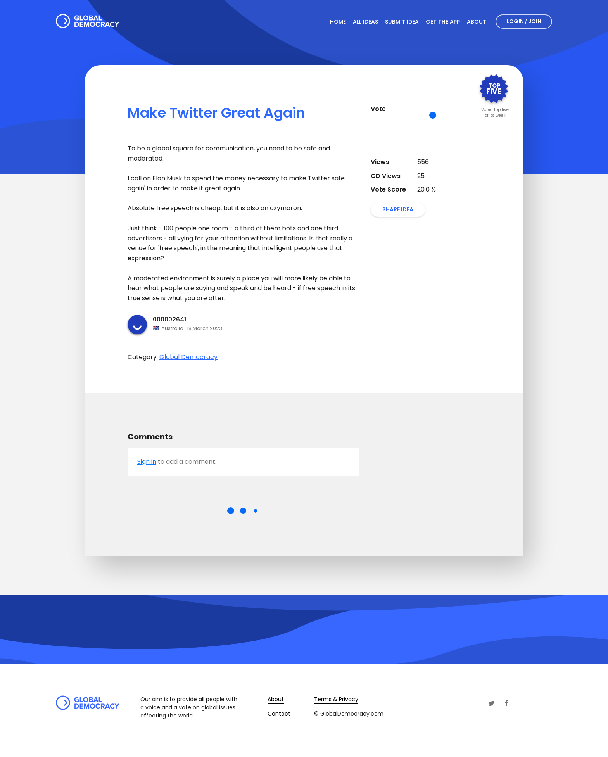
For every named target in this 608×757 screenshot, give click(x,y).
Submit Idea (402, 22)
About (476, 22)
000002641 (169, 319)
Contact (279, 713)
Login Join (523, 21)
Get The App (443, 22)
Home (338, 22)
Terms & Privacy (336, 699)
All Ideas (365, 22)
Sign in (146, 461)
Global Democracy (188, 357)
